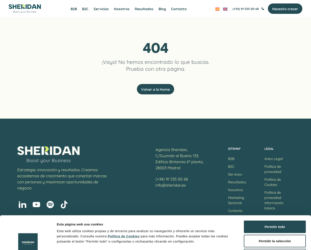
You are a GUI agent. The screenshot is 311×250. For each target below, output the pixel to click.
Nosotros (122, 8)
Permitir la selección (275, 207)
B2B (74, 8)
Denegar (275, 221)
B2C (85, 8)
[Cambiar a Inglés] (225, 9)
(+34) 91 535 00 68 (248, 8)
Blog (162, 8)
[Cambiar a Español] (217, 9)
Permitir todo (275, 193)
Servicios (101, 8)
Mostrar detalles (234, 241)
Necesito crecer (285, 8)
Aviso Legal (273, 158)
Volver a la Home (155, 89)
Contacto (179, 8)
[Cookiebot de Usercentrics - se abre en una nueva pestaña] (28, 241)
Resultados (144, 8)
